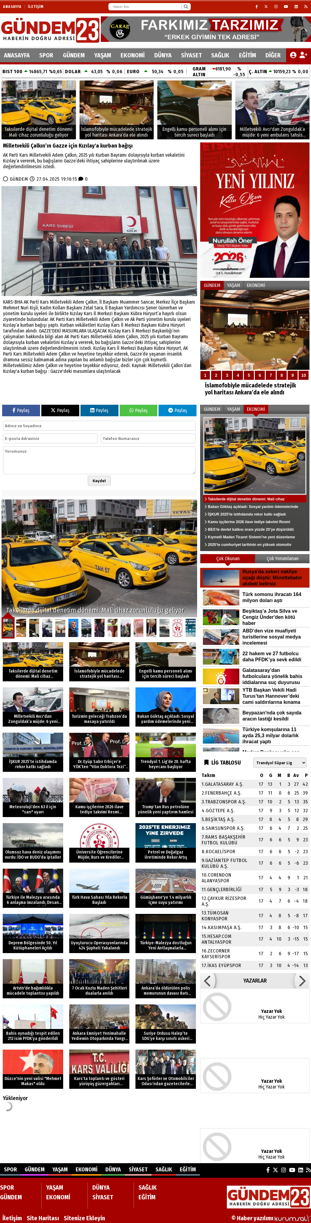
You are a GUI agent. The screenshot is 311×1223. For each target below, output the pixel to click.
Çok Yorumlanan (283, 558)
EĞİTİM (247, 55)
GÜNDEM (74, 55)
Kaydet (99, 481)
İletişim (36, 7)
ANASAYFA (17, 55)
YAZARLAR (255, 980)
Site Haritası (43, 1218)
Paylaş (20, 410)
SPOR (46, 55)
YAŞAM (102, 55)
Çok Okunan (228, 558)
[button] (207, 981)
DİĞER (273, 55)
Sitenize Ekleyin (84, 1218)
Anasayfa (12, 7)
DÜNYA (163, 55)
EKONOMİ (133, 55)
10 (303, 375)
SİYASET (191, 55)
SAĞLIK (220, 55)
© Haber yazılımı (271, 1218)
